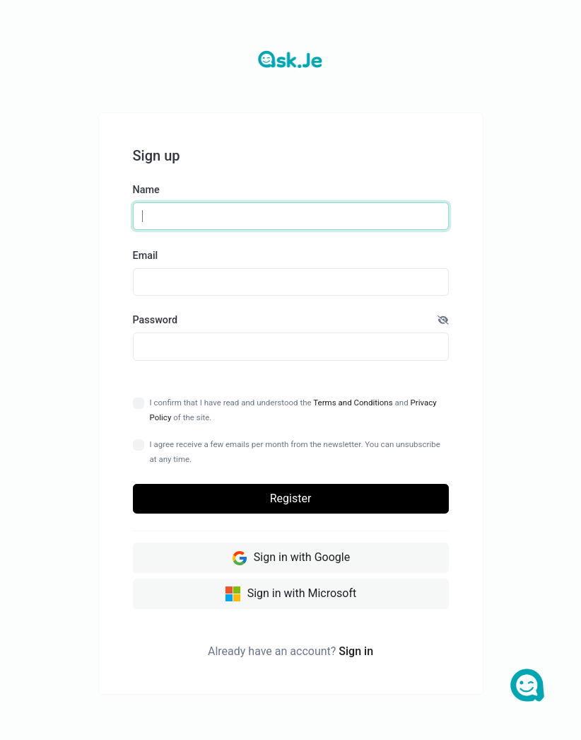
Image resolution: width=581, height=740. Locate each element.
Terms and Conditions (352, 402)
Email (145, 256)
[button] (443, 320)
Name (146, 190)
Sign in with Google (290, 558)
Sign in (356, 651)
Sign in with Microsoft (291, 594)
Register (291, 498)
